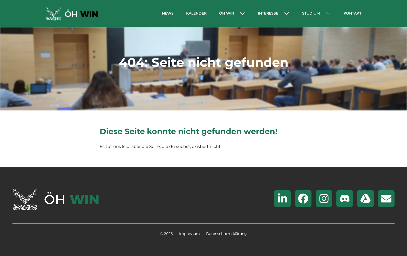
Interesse (268, 13)
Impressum (189, 233)
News (168, 13)
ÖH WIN (226, 13)
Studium (311, 13)
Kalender (196, 13)
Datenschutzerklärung (226, 233)
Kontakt (352, 13)
